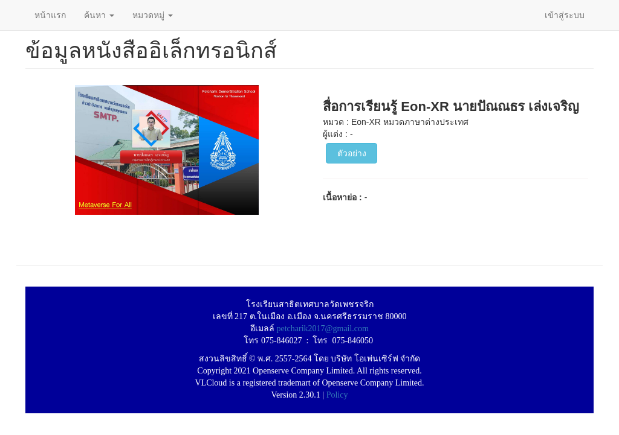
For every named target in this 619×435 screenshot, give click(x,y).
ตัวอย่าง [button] (351, 153)
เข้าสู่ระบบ (565, 15)
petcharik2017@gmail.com (323, 328)
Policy (337, 394)
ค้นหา (99, 15)
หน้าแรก (50, 15)
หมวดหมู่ (152, 15)
